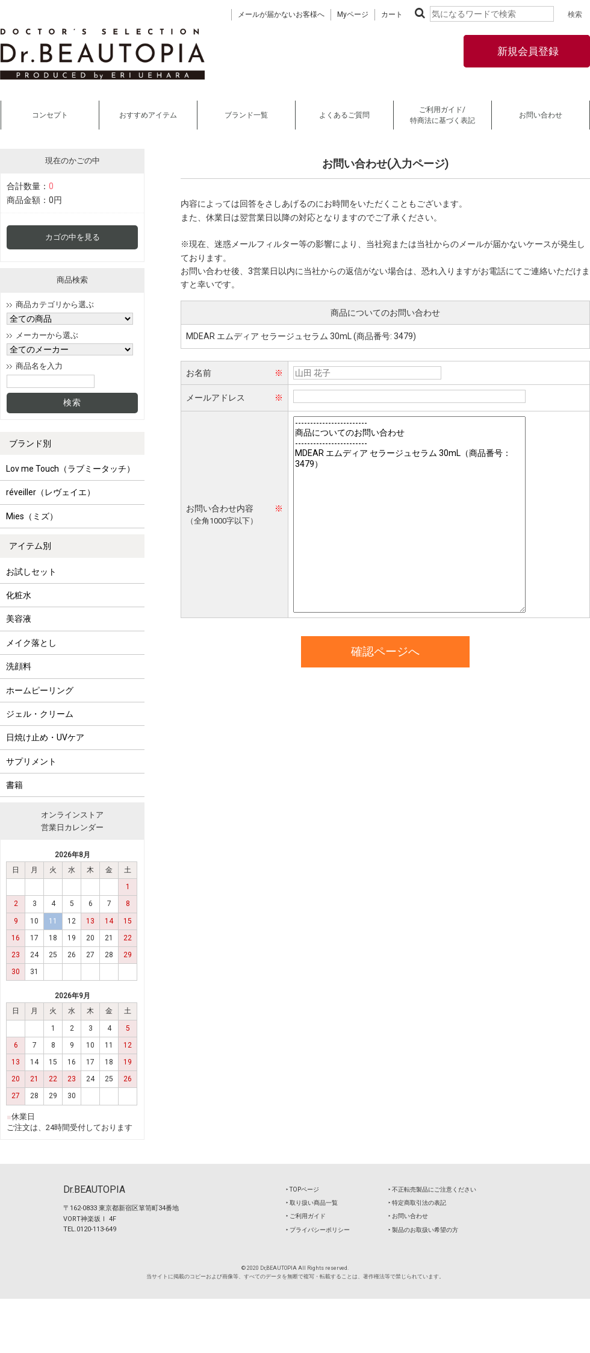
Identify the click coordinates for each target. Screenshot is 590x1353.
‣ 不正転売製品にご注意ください (432, 1189)
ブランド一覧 (246, 115)
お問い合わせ (540, 115)
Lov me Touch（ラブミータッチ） (70, 468)
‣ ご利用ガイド (306, 1216)
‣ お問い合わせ (408, 1216)
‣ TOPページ (302, 1189)
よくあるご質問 (344, 115)
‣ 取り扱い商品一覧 (312, 1202)
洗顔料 (18, 666)
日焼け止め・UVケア (45, 737)
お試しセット (31, 572)
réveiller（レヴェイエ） (50, 492)
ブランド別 (30, 443)
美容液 (18, 618)
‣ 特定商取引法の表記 (417, 1202)
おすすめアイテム (148, 115)
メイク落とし (31, 643)
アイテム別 (30, 546)
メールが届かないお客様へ (281, 14)
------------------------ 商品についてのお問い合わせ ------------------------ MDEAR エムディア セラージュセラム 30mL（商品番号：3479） (409, 514)
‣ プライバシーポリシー (318, 1229)
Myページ (352, 14)
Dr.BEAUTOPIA (94, 1189)
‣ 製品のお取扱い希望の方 (423, 1229)
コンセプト (50, 115)
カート (392, 14)
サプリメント (31, 761)
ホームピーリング (39, 690)
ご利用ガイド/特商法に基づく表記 (442, 115)
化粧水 (18, 595)
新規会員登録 (527, 51)
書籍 (14, 785)
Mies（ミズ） (32, 516)
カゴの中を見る (72, 237)
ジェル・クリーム (39, 714)
